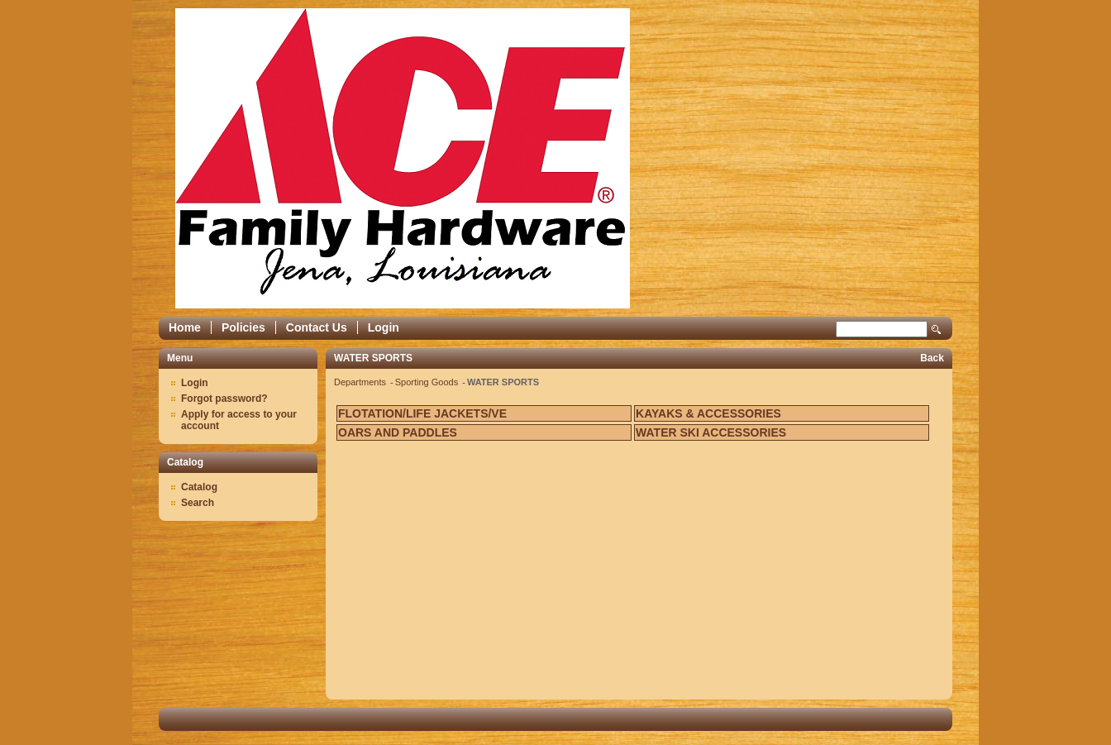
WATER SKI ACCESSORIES (711, 432)
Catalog (199, 487)
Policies (243, 327)
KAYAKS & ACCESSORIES (708, 413)
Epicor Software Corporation (402, 158)
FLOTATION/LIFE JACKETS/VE (422, 413)
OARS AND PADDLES (397, 432)
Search (937, 329)
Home (185, 327)
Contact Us (316, 327)
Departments (361, 382)
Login (383, 327)
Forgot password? (224, 398)
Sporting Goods (428, 382)
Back (932, 358)
